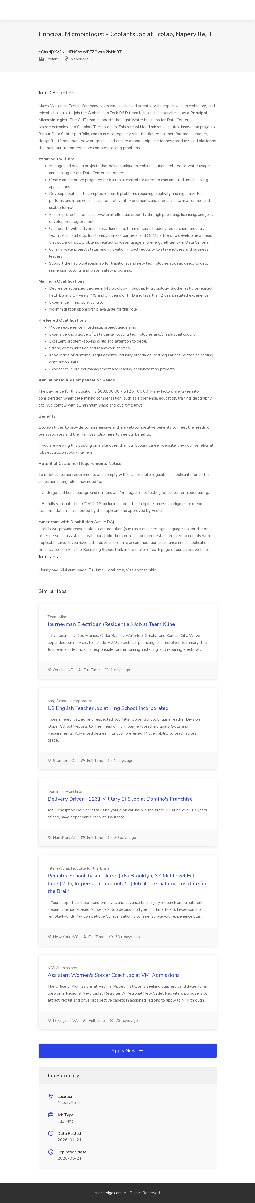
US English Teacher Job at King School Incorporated (108, 708)
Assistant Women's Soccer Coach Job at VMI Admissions (114, 975)
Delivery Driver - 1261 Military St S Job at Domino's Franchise (120, 798)
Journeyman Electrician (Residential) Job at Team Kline (111, 624)
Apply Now (127, 1050)
